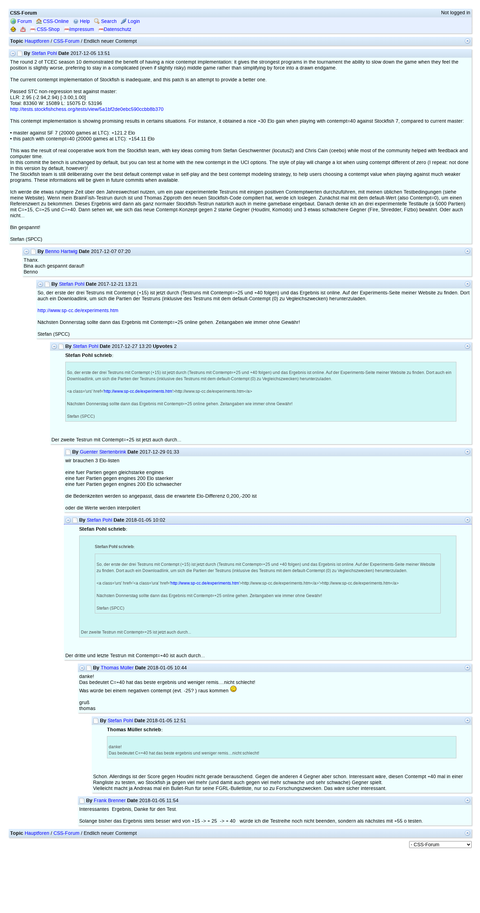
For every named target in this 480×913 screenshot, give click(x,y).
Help (81, 21)
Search (105, 21)
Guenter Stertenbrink (103, 452)
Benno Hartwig (61, 251)
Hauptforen (37, 41)
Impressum (79, 29)
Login (130, 21)
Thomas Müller (117, 668)
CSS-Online (52, 21)
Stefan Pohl (44, 53)
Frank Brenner (110, 801)
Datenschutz (114, 29)
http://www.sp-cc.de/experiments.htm (78, 310)
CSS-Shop (45, 29)
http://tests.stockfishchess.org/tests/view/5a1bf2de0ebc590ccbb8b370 (87, 109)
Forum (21, 21)
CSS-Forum (66, 41)
